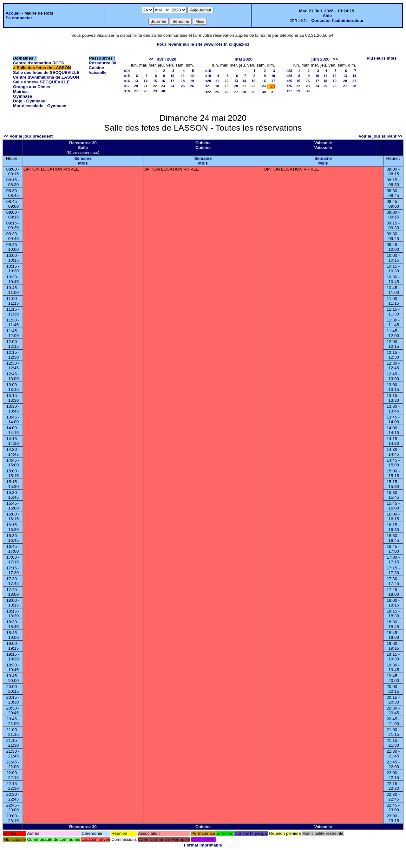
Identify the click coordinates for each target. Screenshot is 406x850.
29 (155, 91)
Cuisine (96, 67)
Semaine (83, 158)
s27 (289, 91)
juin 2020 (320, 59)
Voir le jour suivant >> (381, 136)
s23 (289, 71)
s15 (127, 76)
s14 (127, 71)
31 (273, 92)
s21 (208, 86)
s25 (289, 81)
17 (172, 81)
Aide (327, 15)
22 (155, 86)
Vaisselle (98, 72)
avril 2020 (166, 59)
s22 (208, 92)
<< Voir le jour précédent (28, 136)
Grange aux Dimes (31, 86)
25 (183, 86)
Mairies (20, 91)
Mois (83, 163)
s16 (127, 81)
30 (163, 91)
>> (335, 59)
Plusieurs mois (382, 58)
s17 (127, 86)
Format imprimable (203, 845)
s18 (127, 91)
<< (151, 59)
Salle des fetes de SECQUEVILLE (46, 72)
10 (172, 76)
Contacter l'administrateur (337, 20)
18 (183, 81)
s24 (289, 76)
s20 (208, 81)
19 (192, 81)
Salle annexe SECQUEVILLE (41, 82)
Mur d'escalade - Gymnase (39, 105)
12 (192, 76)
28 (145, 91)
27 (136, 91)
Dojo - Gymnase (29, 101)
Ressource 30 (102, 63)
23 (163, 86)
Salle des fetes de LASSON (44, 67)
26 (192, 86)
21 (145, 86)
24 (172, 86)
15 (155, 81)
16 (163, 81)
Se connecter (19, 18)
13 (136, 81)
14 (145, 81)
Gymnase (22, 96)
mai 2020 (243, 59)
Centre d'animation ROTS (38, 63)
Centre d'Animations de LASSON (46, 77)
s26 (289, 86)
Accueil (13, 13)
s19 (208, 76)
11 (183, 76)
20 (136, 86)
